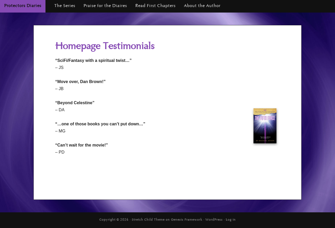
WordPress (214, 220)
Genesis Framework (186, 220)
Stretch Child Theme (148, 220)
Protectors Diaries (22, 6)
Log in (231, 220)
